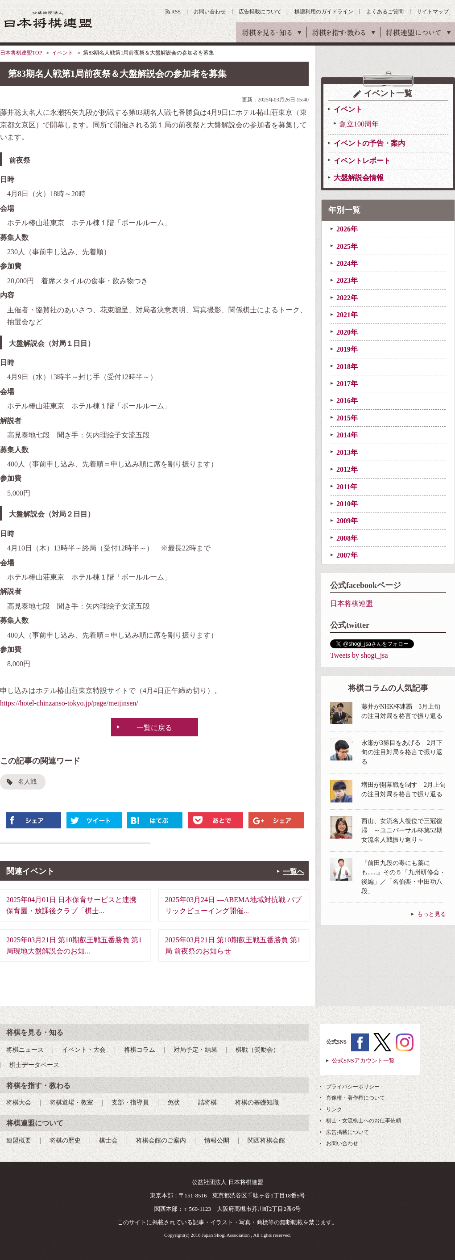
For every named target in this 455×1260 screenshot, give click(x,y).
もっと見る (431, 914)
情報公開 (216, 1140)
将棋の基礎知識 (257, 1102)
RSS (176, 11)
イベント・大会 (84, 1049)
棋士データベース (34, 1065)
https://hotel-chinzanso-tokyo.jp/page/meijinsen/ (69, 703)
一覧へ (293, 871)
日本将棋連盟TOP (21, 53)
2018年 (347, 366)
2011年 (346, 487)
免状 (173, 1102)
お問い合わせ (210, 11)
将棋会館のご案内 (161, 1140)
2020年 (347, 332)
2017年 (347, 383)
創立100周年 (359, 124)
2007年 (347, 555)
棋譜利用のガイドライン (323, 11)
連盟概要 (18, 1140)
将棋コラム (139, 1049)
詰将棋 (207, 1102)
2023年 (347, 280)
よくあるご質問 (385, 11)
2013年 (347, 452)
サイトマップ (433, 11)
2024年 (347, 263)
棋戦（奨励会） (257, 1049)
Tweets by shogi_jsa (359, 655)
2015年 (347, 418)
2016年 (347, 400)
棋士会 (108, 1140)
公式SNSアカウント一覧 (363, 1060)
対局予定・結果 (195, 1049)
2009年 (347, 521)
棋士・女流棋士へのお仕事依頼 (363, 1120)
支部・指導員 (130, 1102)
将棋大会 (18, 1102)
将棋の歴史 (65, 1140)
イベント (62, 53)
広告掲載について (260, 11)
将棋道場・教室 (71, 1102)
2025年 (347, 246)
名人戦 (27, 781)
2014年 (347, 435)
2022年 (347, 298)
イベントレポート (362, 160)
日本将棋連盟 (351, 603)
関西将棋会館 (266, 1140)
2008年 (347, 538)
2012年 (347, 469)
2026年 (347, 229)
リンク (334, 1109)
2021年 (347, 315)
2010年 (347, 504)
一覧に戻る (154, 727)
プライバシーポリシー (353, 1087)
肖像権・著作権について (355, 1098)
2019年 (347, 349)
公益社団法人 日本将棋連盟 (48, 19)
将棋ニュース (25, 1049)
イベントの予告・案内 (369, 143)
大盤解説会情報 (359, 177)
